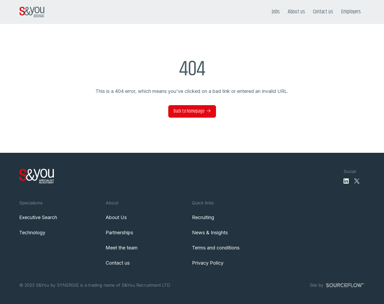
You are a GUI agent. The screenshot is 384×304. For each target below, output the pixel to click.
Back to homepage (189, 111)
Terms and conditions (215, 247)
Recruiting (203, 217)
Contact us (323, 12)
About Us (116, 217)
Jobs (276, 12)
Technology (32, 232)
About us (296, 12)
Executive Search (38, 217)
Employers (351, 12)
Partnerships (119, 232)
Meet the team (122, 247)
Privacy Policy (207, 263)
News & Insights (210, 232)
